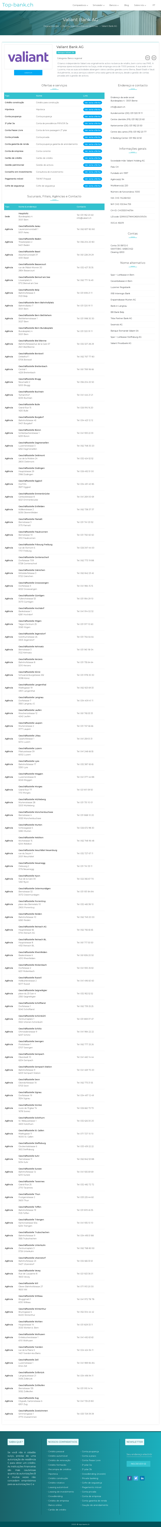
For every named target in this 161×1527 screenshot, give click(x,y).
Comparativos (80, 5)
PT (153, 5)
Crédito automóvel (58, 1456)
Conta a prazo (89, 1456)
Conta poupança (90, 1451)
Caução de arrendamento (95, 1505)
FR (147, 58)
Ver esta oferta (93, 102)
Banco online (55, 1505)
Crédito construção (58, 1478)
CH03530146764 (125, 210)
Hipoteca (53, 1474)
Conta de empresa (91, 1496)
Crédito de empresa (58, 1501)
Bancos (114, 5)
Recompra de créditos (59, 1469)
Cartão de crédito (57, 1509)
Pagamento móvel (91, 1487)
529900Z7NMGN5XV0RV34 (133, 216)
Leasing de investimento (61, 1492)
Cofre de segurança (92, 1483)
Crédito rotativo (56, 1483)
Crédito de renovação (59, 1460)
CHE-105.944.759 (123, 204)
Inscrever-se (138, 1464)
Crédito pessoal (56, 1451)
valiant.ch (28, 73)
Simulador (98, 5)
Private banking (90, 1478)
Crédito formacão (57, 1465)
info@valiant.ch (118, 107)
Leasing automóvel (58, 1487)
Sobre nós (140, 5)
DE (154, 58)
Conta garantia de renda (94, 1501)
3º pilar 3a (87, 1465)
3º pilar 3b (87, 1469)
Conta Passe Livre (91, 1460)
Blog (126, 5)
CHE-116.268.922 (123, 198)
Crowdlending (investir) (94, 1474)
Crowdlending (55, 1496)
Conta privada (89, 1492)
